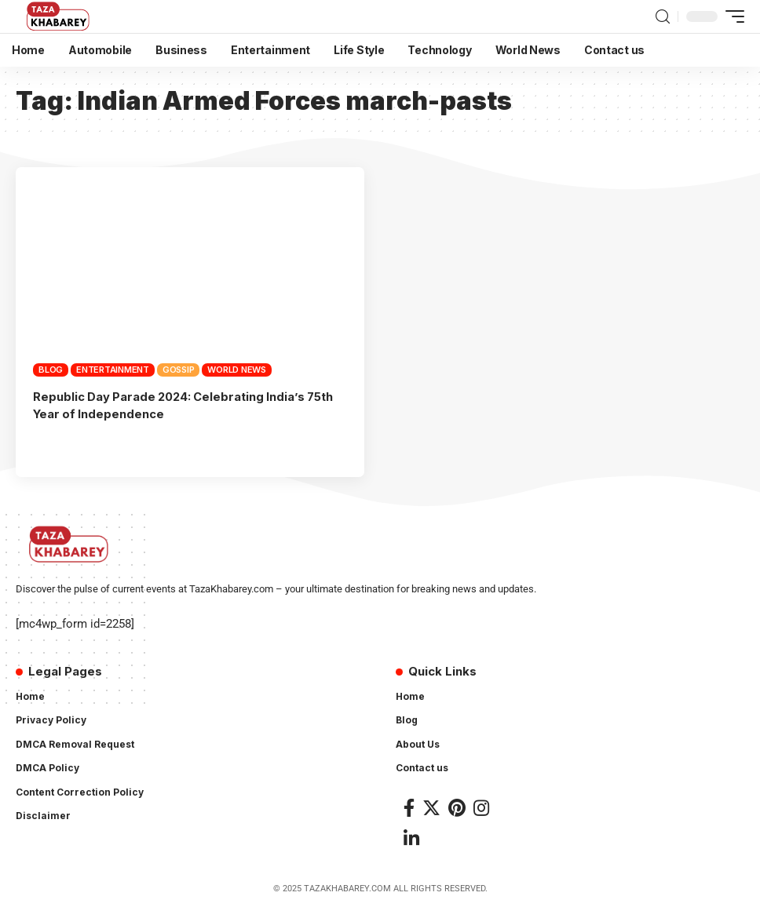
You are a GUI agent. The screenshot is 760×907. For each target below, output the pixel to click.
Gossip (179, 369)
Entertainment (112, 369)
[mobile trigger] (731, 16)
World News (236, 369)
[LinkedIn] (411, 837)
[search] (663, 17)
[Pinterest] (457, 806)
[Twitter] (431, 806)
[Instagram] (481, 806)
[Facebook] (409, 806)
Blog (50, 369)
